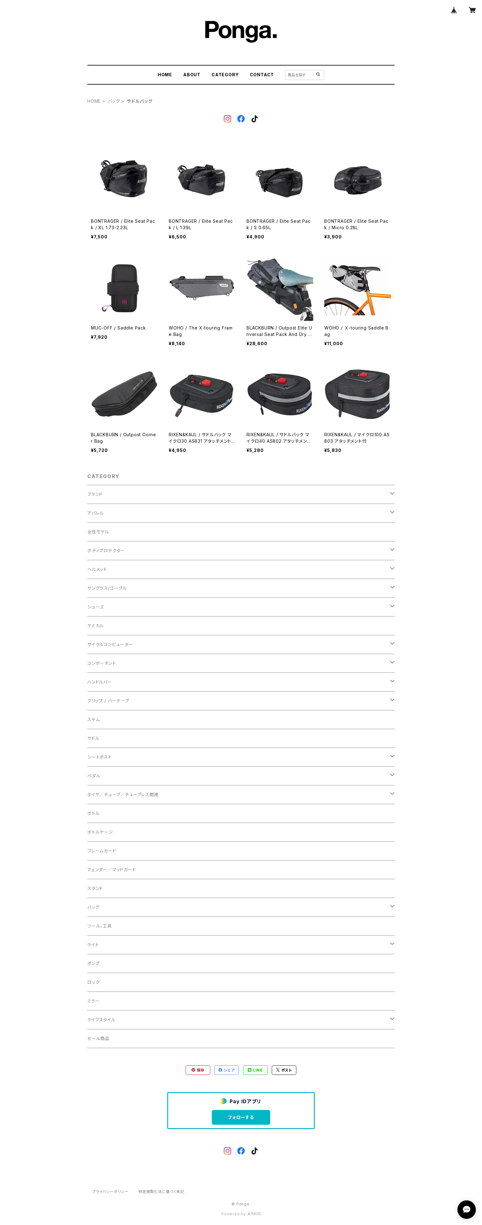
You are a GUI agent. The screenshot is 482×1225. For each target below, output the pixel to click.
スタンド (95, 888)
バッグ (114, 101)
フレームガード (101, 850)
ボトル (93, 813)
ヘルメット (97, 569)
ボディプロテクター (106, 550)
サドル (93, 738)
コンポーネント (101, 663)
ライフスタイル (101, 1019)
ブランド (95, 494)
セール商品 (98, 1038)
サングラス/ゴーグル (107, 588)
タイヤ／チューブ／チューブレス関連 (123, 794)
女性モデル (98, 531)
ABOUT (191, 74)
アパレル (95, 513)
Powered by (241, 1213)
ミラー (93, 1001)
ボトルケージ (100, 832)
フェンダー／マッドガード (111, 869)
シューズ (95, 606)
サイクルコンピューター (110, 644)
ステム (93, 719)
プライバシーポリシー (110, 1191)
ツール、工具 (99, 925)
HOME (165, 74)
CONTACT (262, 74)
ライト (93, 944)
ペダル (93, 775)
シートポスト (99, 757)
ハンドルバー (99, 681)
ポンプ (93, 963)
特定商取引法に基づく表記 (161, 1191)
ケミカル (95, 625)
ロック (93, 982)
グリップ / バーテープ (108, 700)
